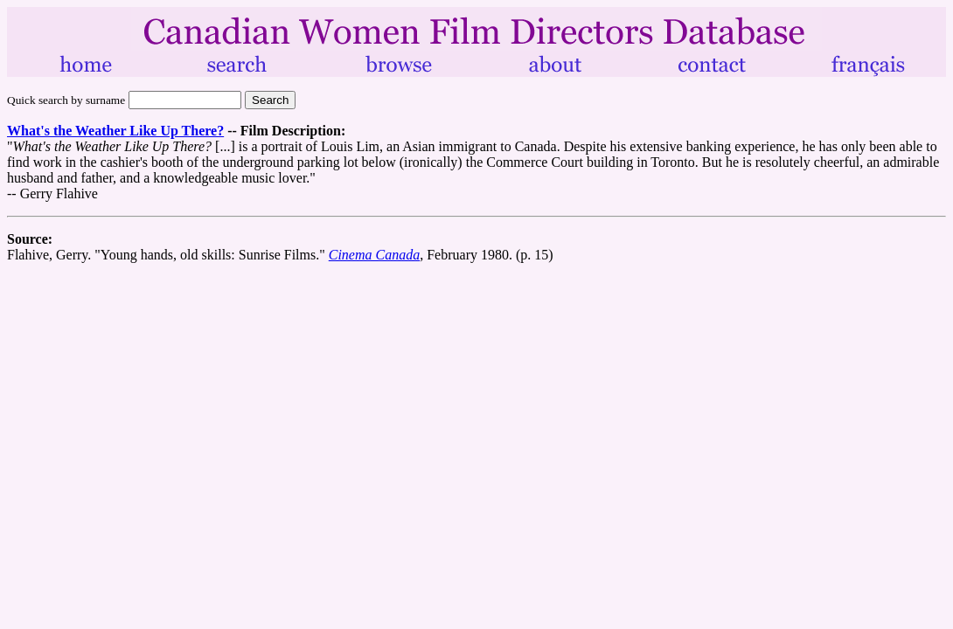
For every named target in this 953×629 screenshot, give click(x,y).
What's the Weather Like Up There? (115, 130)
